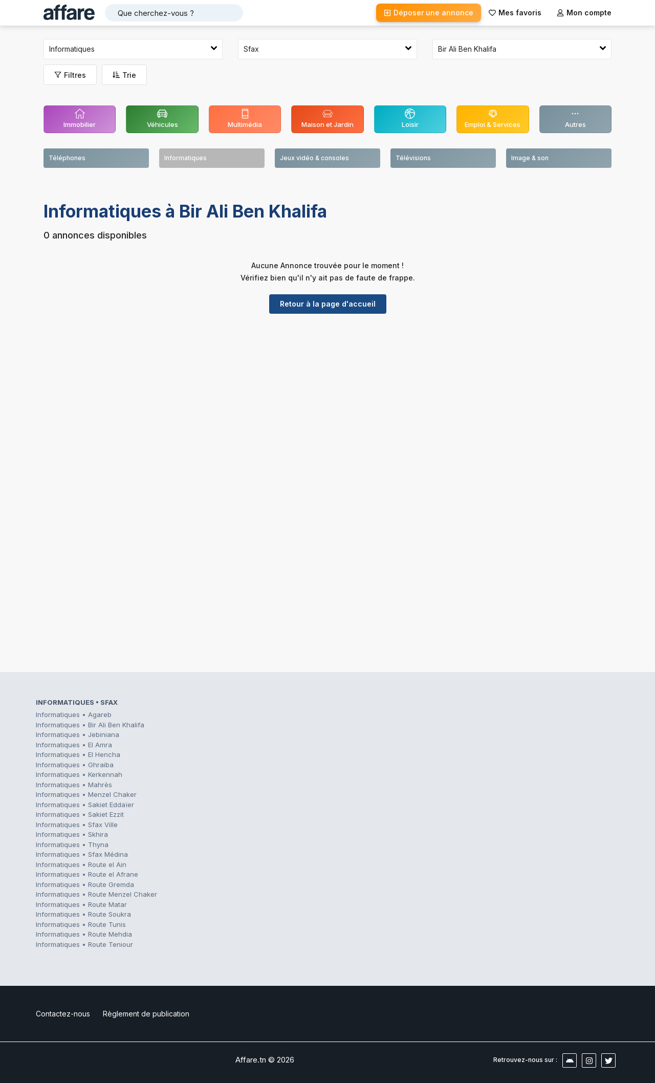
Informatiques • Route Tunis (81, 924)
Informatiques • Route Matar (81, 904)
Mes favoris (515, 12)
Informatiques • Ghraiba (75, 765)
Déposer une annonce (428, 12)
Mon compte (584, 12)
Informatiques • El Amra (74, 745)
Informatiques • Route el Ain (81, 864)
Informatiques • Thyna (72, 844)
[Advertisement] (327, 400)
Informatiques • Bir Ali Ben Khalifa (90, 725)
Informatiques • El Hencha (78, 754)
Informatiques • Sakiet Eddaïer (85, 804)
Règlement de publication (146, 1013)
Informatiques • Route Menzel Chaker (96, 894)
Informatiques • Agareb (74, 714)
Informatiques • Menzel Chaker (86, 794)
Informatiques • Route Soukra (83, 914)
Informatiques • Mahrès (74, 785)
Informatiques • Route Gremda (85, 884)
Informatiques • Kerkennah (79, 774)
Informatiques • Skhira (72, 834)
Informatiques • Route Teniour (84, 944)
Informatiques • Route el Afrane (87, 874)
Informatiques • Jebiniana (77, 734)
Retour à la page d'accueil (328, 303)
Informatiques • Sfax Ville (77, 824)
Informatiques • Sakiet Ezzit (80, 814)
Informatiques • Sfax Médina (82, 854)
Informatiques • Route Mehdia (84, 934)
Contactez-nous (63, 1013)
